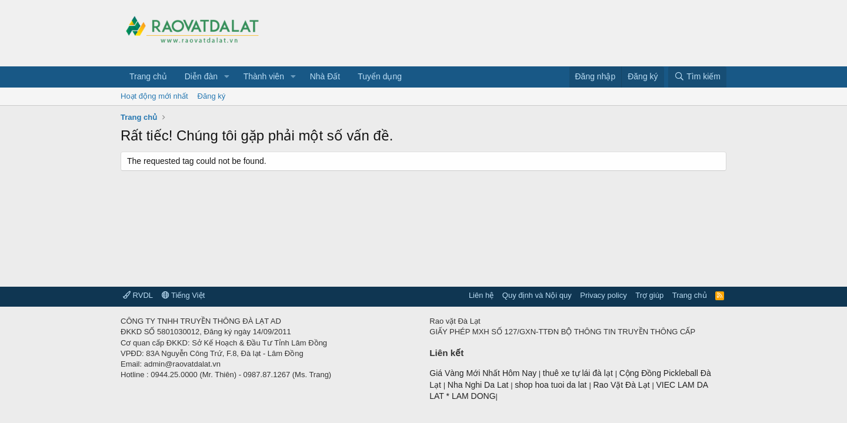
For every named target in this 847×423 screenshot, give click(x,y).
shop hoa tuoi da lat (552, 385)
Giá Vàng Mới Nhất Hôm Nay (482, 373)
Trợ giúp (649, 295)
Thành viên (264, 76)
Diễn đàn (201, 76)
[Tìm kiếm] (697, 77)
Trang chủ (148, 76)
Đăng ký (212, 96)
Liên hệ (481, 295)
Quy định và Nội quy (537, 295)
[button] (227, 77)
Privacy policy (603, 295)
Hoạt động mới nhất (154, 96)
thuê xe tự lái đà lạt (579, 373)
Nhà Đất (325, 76)
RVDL (138, 295)
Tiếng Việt (183, 295)
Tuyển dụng (380, 76)
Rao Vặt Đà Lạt (622, 385)
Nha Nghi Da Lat (479, 385)
